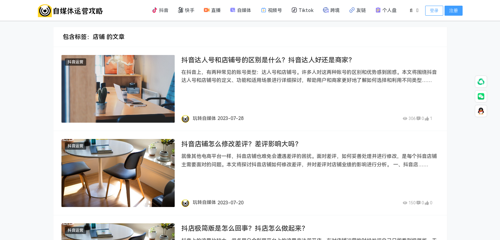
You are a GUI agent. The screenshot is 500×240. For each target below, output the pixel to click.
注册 (453, 10)
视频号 (271, 10)
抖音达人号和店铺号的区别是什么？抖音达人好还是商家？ (268, 60)
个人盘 (385, 10)
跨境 (331, 10)
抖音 (160, 10)
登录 (434, 10)
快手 (186, 10)
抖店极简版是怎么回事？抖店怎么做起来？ (244, 228)
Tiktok (302, 10)
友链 (357, 10)
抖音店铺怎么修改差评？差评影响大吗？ (241, 144)
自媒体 (240, 10)
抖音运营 (75, 62)
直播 (212, 10)
